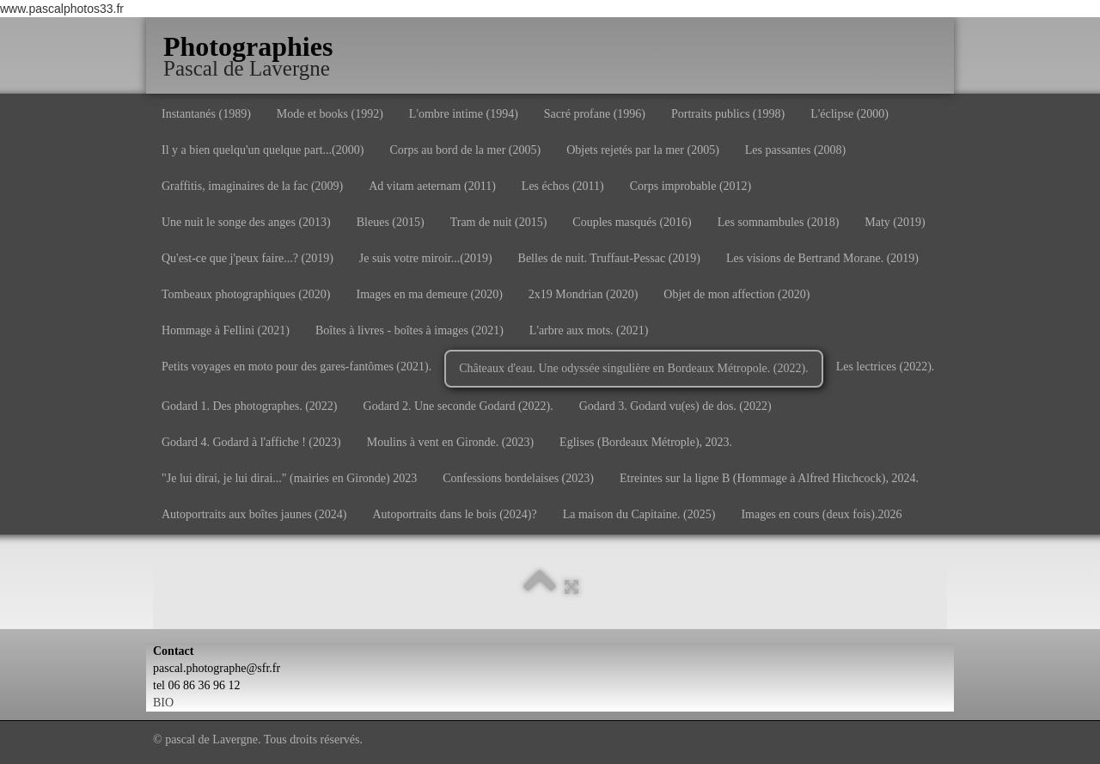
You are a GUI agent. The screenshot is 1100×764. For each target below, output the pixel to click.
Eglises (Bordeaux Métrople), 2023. (645, 442)
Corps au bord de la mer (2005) (465, 150)
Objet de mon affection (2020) (736, 294)
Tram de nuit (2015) (498, 222)
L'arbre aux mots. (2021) (589, 330)
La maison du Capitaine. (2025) (639, 514)
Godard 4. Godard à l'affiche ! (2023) (251, 442)
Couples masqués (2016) (631, 222)
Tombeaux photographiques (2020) (246, 294)
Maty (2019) (895, 222)
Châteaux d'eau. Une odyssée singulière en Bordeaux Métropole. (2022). (633, 368)
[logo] (254, 47)
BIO (163, 702)
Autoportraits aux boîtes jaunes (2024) (254, 514)
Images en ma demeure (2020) (430, 294)
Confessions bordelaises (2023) (518, 478)
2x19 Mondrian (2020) (584, 294)
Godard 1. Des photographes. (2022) (250, 406)
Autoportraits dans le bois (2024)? (454, 514)
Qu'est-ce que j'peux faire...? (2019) (247, 258)
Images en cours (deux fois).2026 (821, 514)
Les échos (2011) (563, 186)
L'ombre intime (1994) (463, 113)
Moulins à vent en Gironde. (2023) (450, 442)
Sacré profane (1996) (594, 113)
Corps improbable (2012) (691, 186)
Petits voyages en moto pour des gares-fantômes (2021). (296, 366)
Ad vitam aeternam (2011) (432, 186)
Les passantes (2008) (795, 150)
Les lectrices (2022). (885, 366)
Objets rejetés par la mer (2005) (642, 150)
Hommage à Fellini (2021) (226, 330)
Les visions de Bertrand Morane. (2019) (822, 258)
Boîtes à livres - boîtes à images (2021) (409, 330)
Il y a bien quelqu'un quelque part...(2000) (263, 150)
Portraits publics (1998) (728, 113)
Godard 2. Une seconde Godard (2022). (458, 406)
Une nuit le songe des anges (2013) (246, 222)
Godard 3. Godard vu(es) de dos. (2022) (675, 406)
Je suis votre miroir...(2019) (425, 258)
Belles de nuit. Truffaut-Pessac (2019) (609, 258)
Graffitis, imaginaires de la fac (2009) (252, 186)
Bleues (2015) (391, 222)
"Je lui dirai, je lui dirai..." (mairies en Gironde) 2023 (289, 478)
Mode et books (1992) (330, 113)
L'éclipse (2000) (849, 113)
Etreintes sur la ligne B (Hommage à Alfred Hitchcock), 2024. (769, 478)
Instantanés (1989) (206, 113)
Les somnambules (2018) (779, 222)
